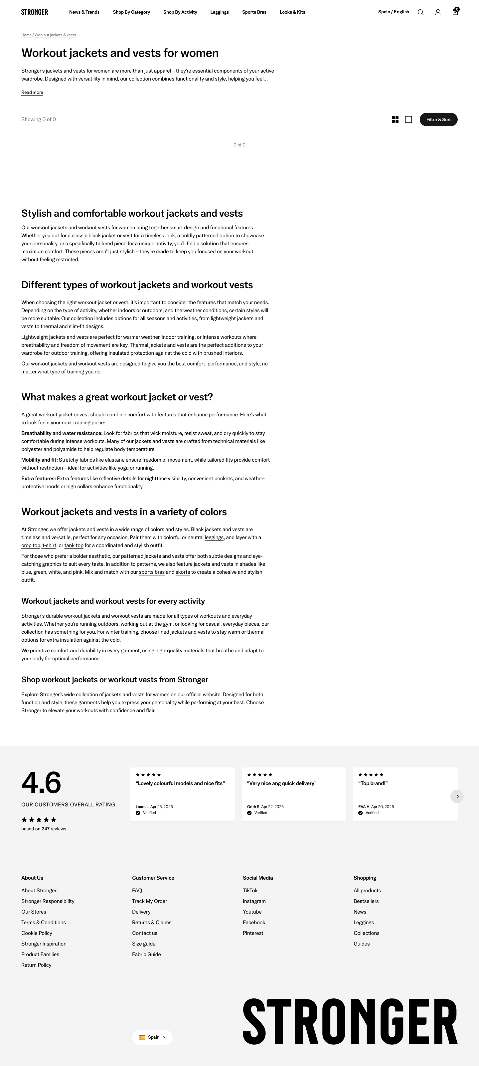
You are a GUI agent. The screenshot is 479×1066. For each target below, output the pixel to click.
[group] (182, 796)
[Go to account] (438, 12)
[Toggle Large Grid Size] (408, 119)
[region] (294, 796)
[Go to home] (34, 12)
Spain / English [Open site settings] (393, 12)
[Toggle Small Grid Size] (395, 119)
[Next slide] (457, 796)
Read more (32, 92)
